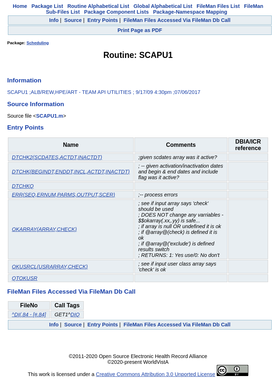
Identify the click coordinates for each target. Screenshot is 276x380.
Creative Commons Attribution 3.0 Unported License (155, 374)
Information (24, 80)
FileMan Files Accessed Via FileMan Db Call (177, 20)
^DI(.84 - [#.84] (29, 314)
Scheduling (38, 43)
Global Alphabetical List (163, 6)
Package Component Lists (116, 12)
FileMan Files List (218, 6)
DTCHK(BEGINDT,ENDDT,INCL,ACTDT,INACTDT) (71, 172)
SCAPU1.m (49, 116)
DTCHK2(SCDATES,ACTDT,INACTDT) (57, 157)
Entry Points (102, 20)
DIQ (75, 314)
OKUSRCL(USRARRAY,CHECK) (50, 267)
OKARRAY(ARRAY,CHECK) (44, 229)
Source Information (35, 104)
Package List (47, 6)
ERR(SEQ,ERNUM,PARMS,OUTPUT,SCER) (63, 195)
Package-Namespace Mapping (190, 12)
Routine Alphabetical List (98, 6)
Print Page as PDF (140, 30)
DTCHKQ (23, 186)
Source (73, 20)
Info (54, 20)
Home (20, 6)
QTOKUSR (24, 278)
